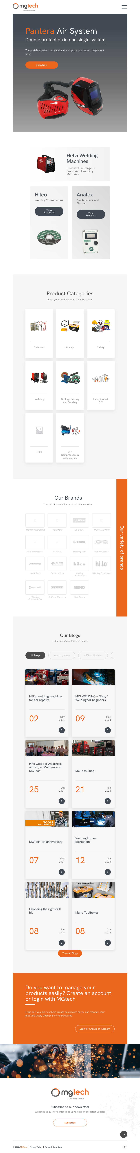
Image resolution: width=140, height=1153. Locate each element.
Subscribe (70, 1122)
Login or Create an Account (95, 1028)
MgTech (23, 1147)
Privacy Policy (36, 1147)
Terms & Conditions (53, 1147)
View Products (49, 211)
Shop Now (41, 65)
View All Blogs (70, 953)
